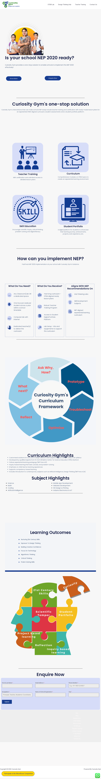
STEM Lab (54, 4)
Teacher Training (82, 4)
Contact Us (94, 4)
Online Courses (77, 732)
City (70, 692)
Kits (77, 712)
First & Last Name (7, 683)
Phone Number (73, 683)
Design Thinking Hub (67, 4)
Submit (7, 702)
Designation (5, 692)
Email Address (39, 683)
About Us (77, 737)
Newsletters (77, 718)
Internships (77, 721)
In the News (77, 734)
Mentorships (77, 723)
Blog (77, 715)
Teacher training (77, 729)
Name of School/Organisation (44, 692)
